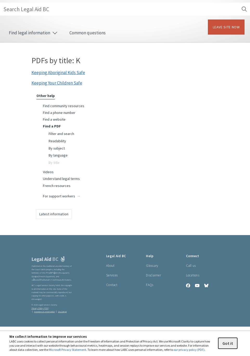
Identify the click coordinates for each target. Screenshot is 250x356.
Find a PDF (52, 126)
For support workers (59, 196)
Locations (192, 275)
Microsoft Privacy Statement (67, 350)
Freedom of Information (44, 311)
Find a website (54, 119)
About (110, 265)
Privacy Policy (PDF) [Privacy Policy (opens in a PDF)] (40, 308)
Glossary (152, 265)
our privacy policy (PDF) (189, 350)
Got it (227, 343)
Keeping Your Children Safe (56, 83)
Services (112, 275)
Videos (48, 172)
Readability (57, 141)
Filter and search (61, 133)
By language (58, 155)
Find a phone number (59, 112)
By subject (57, 148)
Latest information (54, 214)
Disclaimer (153, 275)
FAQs (149, 285)
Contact (111, 285)
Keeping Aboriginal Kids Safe (58, 72)
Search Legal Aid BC (126, 9)
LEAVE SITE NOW (226, 27)
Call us (191, 265)
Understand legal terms (61, 178)
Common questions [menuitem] (87, 33)
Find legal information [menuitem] (33, 33)
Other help (45, 95)
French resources (56, 185)
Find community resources (63, 105)
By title (54, 162)
